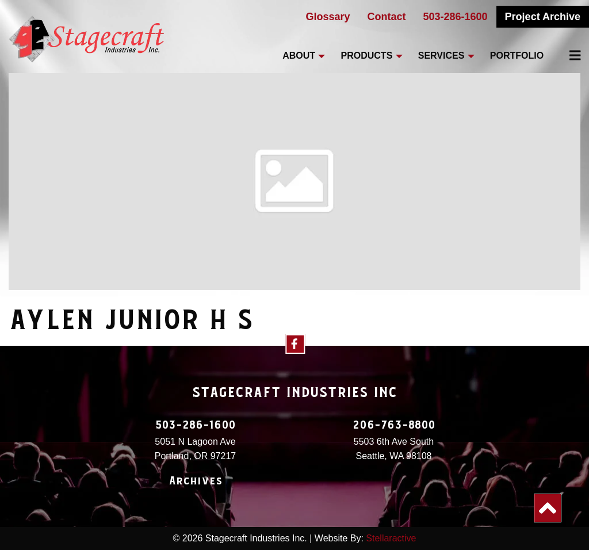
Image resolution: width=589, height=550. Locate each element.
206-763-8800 (394, 425)
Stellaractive (391, 538)
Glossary (327, 16)
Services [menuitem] (441, 55)
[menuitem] (568, 55)
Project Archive (542, 16)
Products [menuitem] (367, 55)
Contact (387, 16)
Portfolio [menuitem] (517, 55)
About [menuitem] (298, 55)
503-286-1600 (455, 16)
